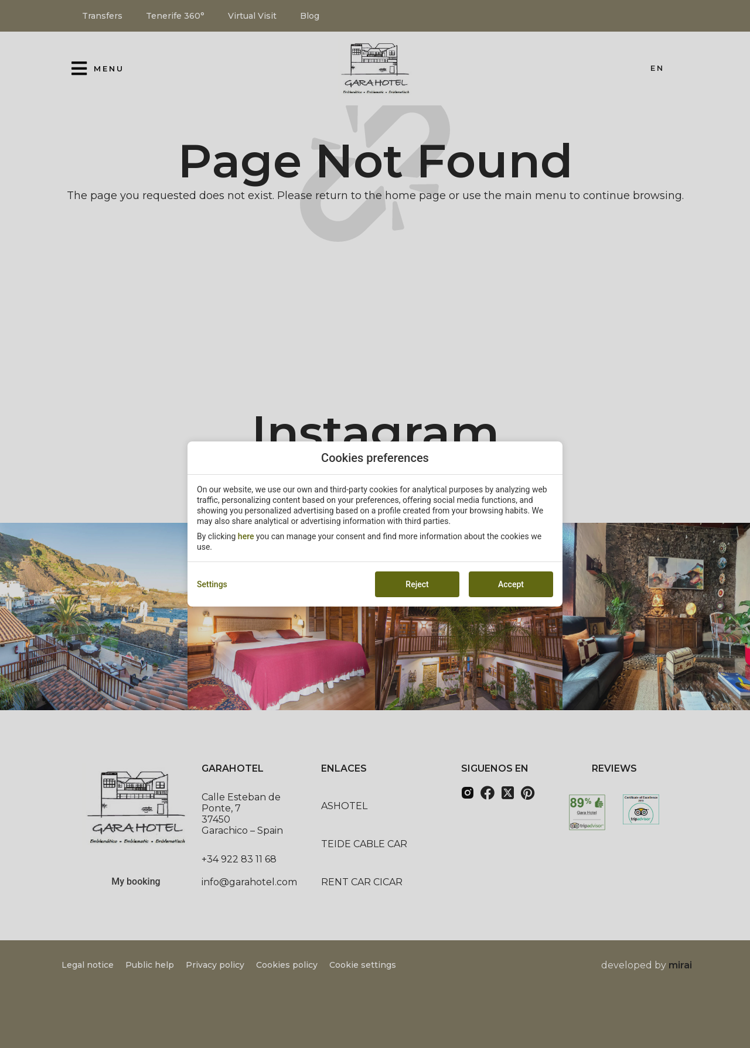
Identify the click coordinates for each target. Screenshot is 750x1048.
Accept (511, 584)
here (246, 536)
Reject (416, 584)
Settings (212, 584)
